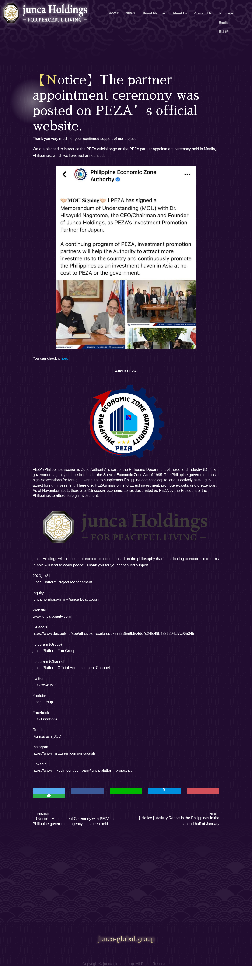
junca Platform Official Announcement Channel (71, 668)
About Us (180, 13)
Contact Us (203, 13)
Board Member (154, 13)
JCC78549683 (44, 685)
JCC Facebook (45, 719)
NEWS (131, 13)
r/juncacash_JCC (47, 736)
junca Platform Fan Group (54, 651)
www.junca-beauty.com (52, 616)
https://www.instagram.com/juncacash (64, 753)
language (226, 13)
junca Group (43, 702)
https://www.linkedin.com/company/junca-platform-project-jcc (83, 770)
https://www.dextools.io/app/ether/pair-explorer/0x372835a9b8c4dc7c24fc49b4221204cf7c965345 (113, 633)
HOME (114, 13)
